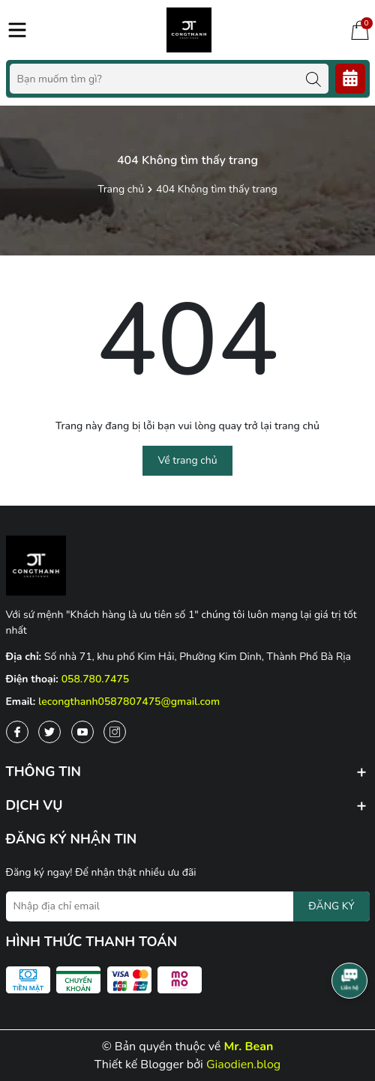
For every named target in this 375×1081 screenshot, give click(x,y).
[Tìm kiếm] (313, 78)
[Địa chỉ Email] (188, 906)
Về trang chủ (187, 460)
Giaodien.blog (243, 1064)
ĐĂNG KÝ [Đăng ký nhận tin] (331, 906)
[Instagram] (115, 732)
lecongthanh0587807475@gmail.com (129, 701)
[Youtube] (82, 732)
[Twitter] (49, 732)
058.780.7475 (96, 679)
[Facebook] (17, 732)
